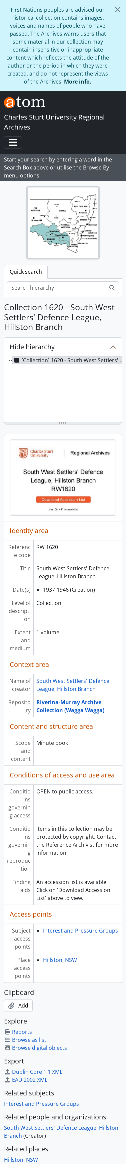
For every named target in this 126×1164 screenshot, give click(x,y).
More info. (77, 81)
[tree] (63, 389)
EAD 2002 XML (25, 1079)
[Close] (118, 9)
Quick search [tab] (26, 271)
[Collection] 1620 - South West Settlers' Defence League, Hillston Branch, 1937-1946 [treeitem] (69, 360)
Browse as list (25, 1039)
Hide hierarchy (32, 346)
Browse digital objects (35, 1047)
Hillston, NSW (60, 960)
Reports (18, 1031)
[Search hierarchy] (56, 287)
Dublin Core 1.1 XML (33, 1071)
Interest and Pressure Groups (80, 930)
